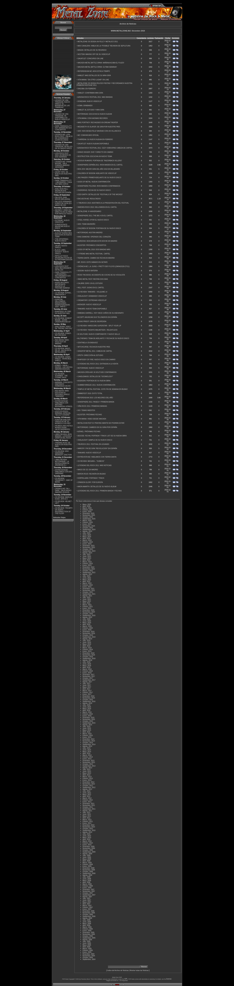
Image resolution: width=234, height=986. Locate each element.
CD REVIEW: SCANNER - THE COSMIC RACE (61, 375)
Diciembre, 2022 (88, 567)
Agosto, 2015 (87, 725)
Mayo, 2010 (87, 837)
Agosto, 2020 (87, 617)
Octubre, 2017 (88, 678)
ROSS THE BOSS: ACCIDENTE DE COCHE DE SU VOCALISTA (101, 275)
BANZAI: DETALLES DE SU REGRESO (92, 50)
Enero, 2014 (87, 759)
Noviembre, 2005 (89, 934)
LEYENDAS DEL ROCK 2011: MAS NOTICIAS (94, 465)
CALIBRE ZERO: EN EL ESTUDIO (90, 283)
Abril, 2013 (86, 775)
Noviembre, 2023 (89, 547)
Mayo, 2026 (87, 504)
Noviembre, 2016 (89, 698)
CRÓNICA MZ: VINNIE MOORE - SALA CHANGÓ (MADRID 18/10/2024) (63, 164)
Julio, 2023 (86, 555)
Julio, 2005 (86, 941)
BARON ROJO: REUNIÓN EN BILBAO (92, 474)
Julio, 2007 (86, 898)
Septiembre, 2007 (89, 895)
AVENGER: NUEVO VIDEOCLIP (89, 304)
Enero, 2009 (87, 866)
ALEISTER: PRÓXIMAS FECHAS (90, 415)
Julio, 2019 (86, 640)
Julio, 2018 (86, 662)
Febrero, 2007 (88, 907)
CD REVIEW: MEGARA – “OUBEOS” (91, 461)
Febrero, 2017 (88, 692)
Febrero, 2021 (88, 606)
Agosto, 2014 (87, 746)
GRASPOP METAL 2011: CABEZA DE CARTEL (95, 351)
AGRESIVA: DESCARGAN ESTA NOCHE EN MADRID (97, 241)
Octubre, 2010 (88, 829)
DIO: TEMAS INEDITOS (86, 410)
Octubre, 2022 (88, 571)
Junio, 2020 (87, 621)
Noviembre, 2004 (89, 956)
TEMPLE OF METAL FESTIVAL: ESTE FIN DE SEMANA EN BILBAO (103, 389)
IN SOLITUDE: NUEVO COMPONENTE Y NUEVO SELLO (99, 334)
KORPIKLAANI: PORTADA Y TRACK (91, 478)
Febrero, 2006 (88, 929)
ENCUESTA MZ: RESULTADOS (89, 199)
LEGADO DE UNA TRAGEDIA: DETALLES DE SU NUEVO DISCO (63, 146)
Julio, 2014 (86, 748)
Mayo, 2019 (87, 644)
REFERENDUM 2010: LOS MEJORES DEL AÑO (95, 398)
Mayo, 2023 (87, 558)
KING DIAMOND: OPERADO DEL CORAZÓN (94, 237)
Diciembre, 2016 (88, 696)
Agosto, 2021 (87, 596)
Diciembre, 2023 (88, 546)
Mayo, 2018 (87, 666)
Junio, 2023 (87, 556)
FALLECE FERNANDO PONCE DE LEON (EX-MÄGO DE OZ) (63, 203)
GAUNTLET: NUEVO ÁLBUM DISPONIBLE (93, 144)
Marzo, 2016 (87, 712)
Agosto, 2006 (87, 918)
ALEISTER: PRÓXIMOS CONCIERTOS (92, 245)
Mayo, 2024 (87, 537)
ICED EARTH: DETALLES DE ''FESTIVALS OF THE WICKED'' (100, 194)
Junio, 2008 (87, 879)
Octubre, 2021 (88, 592)
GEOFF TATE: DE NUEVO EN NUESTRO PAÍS (63, 173)
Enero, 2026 (87, 512)
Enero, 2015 (87, 737)
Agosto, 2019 (87, 639)
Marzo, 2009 (87, 863)
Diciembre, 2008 (88, 868)
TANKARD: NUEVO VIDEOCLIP (89, 453)
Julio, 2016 (86, 705)
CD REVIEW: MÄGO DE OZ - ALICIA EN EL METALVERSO (63, 350)
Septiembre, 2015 (89, 723)
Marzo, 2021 (87, 605)
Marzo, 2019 (87, 648)
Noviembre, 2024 (89, 526)
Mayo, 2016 (87, 709)
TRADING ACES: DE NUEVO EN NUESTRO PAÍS (63, 444)
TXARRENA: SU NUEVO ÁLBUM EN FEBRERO (95, 139)
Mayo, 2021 (87, 601)
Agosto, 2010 (87, 832)
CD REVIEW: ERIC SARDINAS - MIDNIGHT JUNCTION (63, 453)
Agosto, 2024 (87, 531)
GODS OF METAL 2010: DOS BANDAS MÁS (94, 249)
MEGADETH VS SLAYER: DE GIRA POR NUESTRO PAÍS (99, 127)
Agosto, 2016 (87, 703)
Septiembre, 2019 (89, 637)
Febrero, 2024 (88, 542)
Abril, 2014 (86, 753)
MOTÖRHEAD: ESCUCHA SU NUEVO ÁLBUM (95, 114)
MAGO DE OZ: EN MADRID (88, 470)
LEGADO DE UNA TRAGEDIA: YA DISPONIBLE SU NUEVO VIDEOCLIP (62, 116)
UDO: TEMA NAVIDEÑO (86, 224)
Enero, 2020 (87, 630)
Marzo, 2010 (87, 841)
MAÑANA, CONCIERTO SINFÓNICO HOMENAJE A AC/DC (63, 384)
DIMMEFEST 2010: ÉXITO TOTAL (90, 393)
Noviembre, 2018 (89, 655)
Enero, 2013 (87, 780)
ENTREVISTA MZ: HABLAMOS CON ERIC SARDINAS (63, 471)
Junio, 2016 (87, 707)
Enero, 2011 (87, 823)
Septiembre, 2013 (89, 766)
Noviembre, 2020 (89, 612)
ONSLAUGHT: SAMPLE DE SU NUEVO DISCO (95, 440)
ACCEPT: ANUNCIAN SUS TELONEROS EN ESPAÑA (97, 317)
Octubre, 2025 (88, 517)
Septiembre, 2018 (89, 658)
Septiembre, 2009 (89, 852)
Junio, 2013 (87, 771)
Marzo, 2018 (87, 669)
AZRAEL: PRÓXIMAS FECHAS (89, 431)
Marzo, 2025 (87, 520)
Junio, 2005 (87, 943)
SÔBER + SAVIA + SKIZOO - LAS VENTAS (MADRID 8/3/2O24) (63, 367)
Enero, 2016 (87, 716)
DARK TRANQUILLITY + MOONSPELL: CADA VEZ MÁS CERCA (63, 182)
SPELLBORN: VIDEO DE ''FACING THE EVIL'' (64, 327)
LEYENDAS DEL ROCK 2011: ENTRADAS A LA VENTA (98, 364)
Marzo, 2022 (87, 583)
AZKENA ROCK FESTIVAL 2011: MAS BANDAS (95, 97)
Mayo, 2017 (87, 687)
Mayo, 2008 (87, 880)
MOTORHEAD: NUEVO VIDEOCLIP (91, 368)
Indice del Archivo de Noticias (118, 970)
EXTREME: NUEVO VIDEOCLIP (62, 221)
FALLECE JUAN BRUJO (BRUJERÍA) (62, 198)
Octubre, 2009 (88, 850)
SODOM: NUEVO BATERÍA (88, 271)
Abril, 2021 (86, 603)
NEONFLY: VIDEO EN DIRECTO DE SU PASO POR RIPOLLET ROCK (63, 212)
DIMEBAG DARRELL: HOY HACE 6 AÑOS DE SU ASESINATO (101, 313)
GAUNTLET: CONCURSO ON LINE (90, 58)
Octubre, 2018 (88, 657)
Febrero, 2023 (88, 563)
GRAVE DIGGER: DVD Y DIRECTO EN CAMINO (95, 152)
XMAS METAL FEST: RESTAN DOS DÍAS (93, 279)
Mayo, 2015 (87, 730)
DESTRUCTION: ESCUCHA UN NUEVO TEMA (95, 156)
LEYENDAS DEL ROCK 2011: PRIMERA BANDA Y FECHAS (100, 491)
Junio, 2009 (87, 857)
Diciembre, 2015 (88, 717)
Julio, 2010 (86, 834)
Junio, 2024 (87, 535)
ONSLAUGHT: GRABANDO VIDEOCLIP (92, 296)
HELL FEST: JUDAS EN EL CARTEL (91, 288)
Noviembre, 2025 (89, 515)
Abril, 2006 (86, 925)
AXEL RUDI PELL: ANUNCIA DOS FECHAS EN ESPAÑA (63, 190)
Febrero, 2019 (88, 649)
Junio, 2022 (87, 578)
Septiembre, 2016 (89, 701)
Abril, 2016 (86, 710)
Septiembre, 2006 (89, 916)
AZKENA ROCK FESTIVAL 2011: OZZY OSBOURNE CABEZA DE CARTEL (105, 148)
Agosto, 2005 (87, 940)
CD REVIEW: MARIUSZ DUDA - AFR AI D (63, 498)
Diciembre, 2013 (88, 760)
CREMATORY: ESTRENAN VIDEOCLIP (92, 300)
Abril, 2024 (86, 538)
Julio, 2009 (86, 855)
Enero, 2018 (87, 673)
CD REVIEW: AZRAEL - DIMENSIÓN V (63, 294)
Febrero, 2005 (88, 950)
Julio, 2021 (86, 598)
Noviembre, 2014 (89, 741)
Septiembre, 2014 (89, 744)
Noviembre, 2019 (89, 633)
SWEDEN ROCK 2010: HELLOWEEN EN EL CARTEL (97, 207)
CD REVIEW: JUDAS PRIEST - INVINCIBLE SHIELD (63, 358)
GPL (126, 979)
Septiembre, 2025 (89, 519)
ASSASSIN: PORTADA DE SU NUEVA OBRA (94, 381)
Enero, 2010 (87, 845)
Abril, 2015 (86, 732)
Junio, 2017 (87, 685)
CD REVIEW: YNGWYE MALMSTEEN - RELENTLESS (97, 330)
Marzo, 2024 (87, 540)
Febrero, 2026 (88, 510)
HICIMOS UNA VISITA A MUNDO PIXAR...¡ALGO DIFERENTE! (63, 427)
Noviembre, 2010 (89, 827)
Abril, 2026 (86, 506)
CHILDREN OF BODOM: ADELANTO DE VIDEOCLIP (97, 173)
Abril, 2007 (86, 904)
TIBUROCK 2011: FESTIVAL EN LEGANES (93, 444)
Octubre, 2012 (88, 786)
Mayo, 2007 (87, 902)
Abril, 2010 (86, 839)
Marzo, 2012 (87, 798)
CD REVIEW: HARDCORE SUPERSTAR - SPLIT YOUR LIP (99, 326)
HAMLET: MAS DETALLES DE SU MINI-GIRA (94, 75)
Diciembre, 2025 (88, 513)
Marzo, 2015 (87, 734)
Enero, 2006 (87, 931)
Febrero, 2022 (88, 585)
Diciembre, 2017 (88, 675)
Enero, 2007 (87, 909)
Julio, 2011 (86, 812)
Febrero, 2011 (88, 821)
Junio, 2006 (87, 922)
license (168, 979)
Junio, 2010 (87, 836)
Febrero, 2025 (88, 522)
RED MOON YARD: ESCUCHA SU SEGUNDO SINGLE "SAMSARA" (62, 393)
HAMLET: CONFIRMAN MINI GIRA (90, 93)
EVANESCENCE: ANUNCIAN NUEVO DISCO (62, 226)
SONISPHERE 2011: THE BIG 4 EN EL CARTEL (95, 216)
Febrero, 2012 (88, 800)
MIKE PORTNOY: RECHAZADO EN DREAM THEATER (98, 122)
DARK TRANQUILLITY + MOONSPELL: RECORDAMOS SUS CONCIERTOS (63, 275)
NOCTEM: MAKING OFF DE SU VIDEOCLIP (94, 54)
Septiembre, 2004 (89, 959)
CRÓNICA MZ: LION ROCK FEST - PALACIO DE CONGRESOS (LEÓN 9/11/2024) (64, 137)
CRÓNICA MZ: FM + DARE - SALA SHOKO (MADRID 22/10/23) (63, 490)
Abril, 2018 (86, 667)
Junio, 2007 (87, 900)
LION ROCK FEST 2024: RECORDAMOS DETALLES (63, 268)
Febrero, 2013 (88, 778)
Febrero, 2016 (88, 714)
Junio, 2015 (87, 728)
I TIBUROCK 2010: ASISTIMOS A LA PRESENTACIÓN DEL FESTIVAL (103, 203)
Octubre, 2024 (88, 528)
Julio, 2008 (86, 877)
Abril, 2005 (86, 947)
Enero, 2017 (87, 694)
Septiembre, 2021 (89, 594)
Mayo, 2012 (87, 795)
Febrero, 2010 (88, 843)
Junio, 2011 (87, 814)
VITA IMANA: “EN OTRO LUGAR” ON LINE (93, 80)
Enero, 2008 (87, 888)
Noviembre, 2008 (89, 870)
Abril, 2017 (86, 689)
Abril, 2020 (86, 624)
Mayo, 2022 (87, 580)
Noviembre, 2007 (89, 891)
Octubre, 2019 (88, 635)
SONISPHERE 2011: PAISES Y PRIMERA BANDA (96, 402)
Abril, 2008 (86, 882)
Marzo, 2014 (87, 755)
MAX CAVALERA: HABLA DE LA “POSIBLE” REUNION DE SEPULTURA (104, 46)
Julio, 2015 (86, 726)
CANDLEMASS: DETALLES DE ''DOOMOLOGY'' (95, 376)
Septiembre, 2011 (89, 809)
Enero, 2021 (87, 608)
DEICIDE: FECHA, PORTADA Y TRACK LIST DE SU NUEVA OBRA (102, 436)
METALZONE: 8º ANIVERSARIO (89, 211)
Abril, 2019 (86, 646)
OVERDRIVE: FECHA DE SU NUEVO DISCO (94, 190)
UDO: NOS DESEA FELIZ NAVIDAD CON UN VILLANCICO (99, 131)
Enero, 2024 (87, 544)
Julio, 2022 (86, 576)
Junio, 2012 (87, 793)
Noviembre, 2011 (89, 805)
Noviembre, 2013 (89, 762)
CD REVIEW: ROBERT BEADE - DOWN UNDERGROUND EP (63, 320)
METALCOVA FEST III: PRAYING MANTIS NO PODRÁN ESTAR (101, 423)
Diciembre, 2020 (88, 610)
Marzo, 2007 (87, 906)
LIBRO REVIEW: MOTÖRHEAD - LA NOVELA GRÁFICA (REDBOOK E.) (62, 462)
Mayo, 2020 (87, 623)
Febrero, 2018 (88, 671)
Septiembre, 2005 (89, 938)
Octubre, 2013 (88, 764)
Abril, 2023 (86, 560)
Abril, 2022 (86, 581)
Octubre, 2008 (88, 872)
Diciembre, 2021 (88, 589)
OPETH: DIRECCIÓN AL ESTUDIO (90, 355)
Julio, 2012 (86, 791)
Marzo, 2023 (87, 562)
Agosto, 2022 (87, 574)
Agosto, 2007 (87, 897)
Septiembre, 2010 (89, 830)
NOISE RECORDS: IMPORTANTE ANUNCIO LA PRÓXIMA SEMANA (62, 285)
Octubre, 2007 (88, 893)
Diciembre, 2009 (88, 846)
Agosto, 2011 (87, 811)
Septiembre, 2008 (89, 873)
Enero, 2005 (87, 952)
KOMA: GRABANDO (85, 105)
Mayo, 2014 (87, 752)
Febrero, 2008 (88, 886)
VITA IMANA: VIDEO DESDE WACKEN (92, 419)
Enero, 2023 (87, 565)
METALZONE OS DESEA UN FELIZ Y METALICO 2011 (98, 41)
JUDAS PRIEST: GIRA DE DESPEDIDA (92, 321)
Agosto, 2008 (87, 875)
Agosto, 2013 (87, 768)
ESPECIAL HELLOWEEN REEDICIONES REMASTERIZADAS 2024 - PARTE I (62, 303)
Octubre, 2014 (88, 743)
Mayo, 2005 (87, 945)
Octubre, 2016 (88, 700)
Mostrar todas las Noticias (139, 970)
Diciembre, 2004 (88, 954)
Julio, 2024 (86, 533)
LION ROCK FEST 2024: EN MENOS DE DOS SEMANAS (63, 155)
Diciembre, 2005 (88, 932)
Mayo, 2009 (87, 859)
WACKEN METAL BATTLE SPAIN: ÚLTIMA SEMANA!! (97, 67)
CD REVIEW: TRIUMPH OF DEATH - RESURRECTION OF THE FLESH (63, 510)
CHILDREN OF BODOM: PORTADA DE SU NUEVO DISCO (99, 228)
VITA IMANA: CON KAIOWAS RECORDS (93, 118)
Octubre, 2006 (88, 915)
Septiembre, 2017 (89, 680)
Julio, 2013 (86, 769)
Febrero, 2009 (88, 864)
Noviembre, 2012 (89, 784)
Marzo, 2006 (87, 927)
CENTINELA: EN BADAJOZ (88, 343)
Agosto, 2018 (87, 660)
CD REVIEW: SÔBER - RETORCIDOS (63, 334)
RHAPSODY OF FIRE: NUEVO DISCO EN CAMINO (96, 359)
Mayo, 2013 (87, 773)
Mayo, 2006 (87, 923)
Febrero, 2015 (88, 735)
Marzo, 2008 (87, 884)
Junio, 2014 (87, 750)
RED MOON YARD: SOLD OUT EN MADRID (62, 342)
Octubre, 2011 (88, 807)
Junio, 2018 (87, 664)
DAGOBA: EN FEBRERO (87, 89)
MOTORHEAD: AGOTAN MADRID (90, 232)
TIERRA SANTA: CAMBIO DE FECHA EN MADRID (96, 258)
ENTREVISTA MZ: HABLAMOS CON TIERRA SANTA (97, 457)
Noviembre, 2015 (89, 719)
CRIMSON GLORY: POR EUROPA (90, 482)
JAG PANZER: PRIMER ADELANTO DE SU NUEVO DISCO (99, 177)
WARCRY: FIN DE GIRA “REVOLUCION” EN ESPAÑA (97, 448)
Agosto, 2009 (87, 854)
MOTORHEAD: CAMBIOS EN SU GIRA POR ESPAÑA (97, 427)
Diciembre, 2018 (88, 653)
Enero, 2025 (87, 524)
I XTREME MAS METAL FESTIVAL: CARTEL (94, 254)
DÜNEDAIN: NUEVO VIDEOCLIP (90, 101)
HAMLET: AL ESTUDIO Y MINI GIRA (91, 110)
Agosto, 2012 (87, 789)
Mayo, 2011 (87, 816)
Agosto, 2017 (87, 682)
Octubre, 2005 (88, 936)
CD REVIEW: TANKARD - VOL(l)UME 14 (92, 292)
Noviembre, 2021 (89, 590)
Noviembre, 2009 (89, 848)
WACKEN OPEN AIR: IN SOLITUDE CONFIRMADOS (97, 372)
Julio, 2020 (86, 619)
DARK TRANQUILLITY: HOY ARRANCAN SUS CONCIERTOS (63, 128)
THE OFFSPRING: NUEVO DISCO (62, 240)
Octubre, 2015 (88, 721)
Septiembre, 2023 (89, 551)
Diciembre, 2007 (88, 889)
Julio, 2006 (86, 920)
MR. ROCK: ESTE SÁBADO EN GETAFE (93, 262)
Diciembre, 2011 (88, 803)
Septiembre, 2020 (89, 615)
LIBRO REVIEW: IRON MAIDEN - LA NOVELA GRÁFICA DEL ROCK (63, 436)
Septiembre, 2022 (89, 572)
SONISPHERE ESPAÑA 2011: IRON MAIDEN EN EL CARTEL (100, 165)
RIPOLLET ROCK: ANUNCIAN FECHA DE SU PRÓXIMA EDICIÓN (63, 258)
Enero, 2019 (87, 651)
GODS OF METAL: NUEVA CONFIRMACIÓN (94, 182)
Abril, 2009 (86, 861)
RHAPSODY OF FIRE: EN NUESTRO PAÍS (63, 312)
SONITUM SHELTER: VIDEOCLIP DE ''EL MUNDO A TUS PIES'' (63, 421)
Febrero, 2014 (88, 757)
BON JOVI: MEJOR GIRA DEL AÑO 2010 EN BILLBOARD (99, 169)
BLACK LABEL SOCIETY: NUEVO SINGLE (62, 251)
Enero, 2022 (87, 587)
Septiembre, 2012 (89, 787)
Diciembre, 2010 (88, 825)
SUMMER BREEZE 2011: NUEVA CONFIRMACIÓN (96, 385)
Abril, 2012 (86, 796)
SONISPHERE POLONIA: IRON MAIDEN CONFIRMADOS (99, 186)
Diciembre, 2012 (88, 782)
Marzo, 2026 (87, 508)
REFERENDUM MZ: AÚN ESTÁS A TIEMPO (94, 71)
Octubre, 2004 (88, 957)
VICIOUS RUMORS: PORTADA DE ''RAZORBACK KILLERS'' (100, 161)
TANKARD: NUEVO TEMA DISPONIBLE (92, 309)
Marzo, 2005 (87, 949)
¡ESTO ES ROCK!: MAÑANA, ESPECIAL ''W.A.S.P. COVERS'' (63, 413)
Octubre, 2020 (88, 614)
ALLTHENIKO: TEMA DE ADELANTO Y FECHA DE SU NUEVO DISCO (103, 338)
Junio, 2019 (87, 642)
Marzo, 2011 (87, 820)
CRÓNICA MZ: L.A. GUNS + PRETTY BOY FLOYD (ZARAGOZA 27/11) (104, 266)
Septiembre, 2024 (89, 529)
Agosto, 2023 (87, 553)
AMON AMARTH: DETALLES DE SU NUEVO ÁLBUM (97, 486)
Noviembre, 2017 (89, 676)
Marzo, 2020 (87, 626)
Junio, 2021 (87, 599)
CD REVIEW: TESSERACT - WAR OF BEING (63, 480)
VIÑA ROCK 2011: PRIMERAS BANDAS (92, 406)
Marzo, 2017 (87, 691)
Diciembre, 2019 (88, 632)
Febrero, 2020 (88, 628)
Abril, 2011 (86, 818)
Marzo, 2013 (87, 777)
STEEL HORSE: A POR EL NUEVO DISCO (93, 220)
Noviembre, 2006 (89, 913)
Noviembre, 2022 (89, 569)
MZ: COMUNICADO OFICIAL (88, 135)
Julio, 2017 (86, 683)
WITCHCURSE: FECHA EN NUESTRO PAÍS (94, 347)
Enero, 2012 (87, 802)
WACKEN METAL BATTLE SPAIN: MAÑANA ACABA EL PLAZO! (101, 63)
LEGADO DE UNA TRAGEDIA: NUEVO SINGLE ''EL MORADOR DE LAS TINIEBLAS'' (62, 103)
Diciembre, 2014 (88, 739)
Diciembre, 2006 (88, 911)
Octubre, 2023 (88, 549)
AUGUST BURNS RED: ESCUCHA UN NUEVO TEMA (63, 235)
